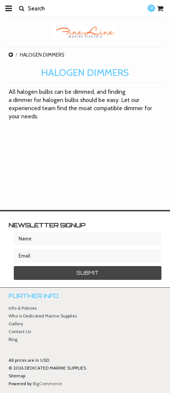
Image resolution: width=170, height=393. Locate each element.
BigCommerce (47, 383)
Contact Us (20, 331)
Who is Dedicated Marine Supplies (43, 316)
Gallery (16, 323)
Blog (13, 339)
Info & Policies (23, 308)
